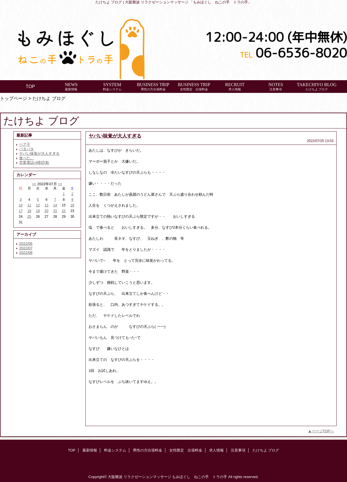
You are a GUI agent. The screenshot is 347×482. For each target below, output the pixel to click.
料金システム (115, 450)
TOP (30, 86)
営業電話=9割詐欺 (34, 162)
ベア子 (24, 144)
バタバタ (26, 149)
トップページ (13, 98)
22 (63, 211)
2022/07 (25, 248)
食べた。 (26, 158)
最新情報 (89, 450)
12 (38, 205)
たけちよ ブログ (265, 450)
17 (21, 211)
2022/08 (25, 252)
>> (60, 184)
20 (46, 211)
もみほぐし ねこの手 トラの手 (199, 477)
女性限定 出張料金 (185, 450)
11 (29, 205)
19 (38, 211)
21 (55, 211)
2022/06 (25, 243)
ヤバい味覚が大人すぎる (39, 153)
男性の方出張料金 (147, 450)
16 (72, 205)
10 (21, 205)
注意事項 (238, 450)
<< (34, 184)
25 (29, 217)
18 (29, 211)
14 (55, 205)
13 (46, 205)
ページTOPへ (323, 431)
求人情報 (216, 450)
